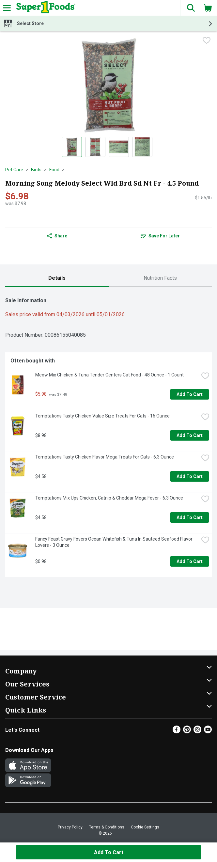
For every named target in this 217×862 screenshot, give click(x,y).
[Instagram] (197, 731)
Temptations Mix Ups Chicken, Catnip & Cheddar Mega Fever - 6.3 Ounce (109, 498)
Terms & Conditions (106, 827)
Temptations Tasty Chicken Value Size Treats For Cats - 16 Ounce (102, 415)
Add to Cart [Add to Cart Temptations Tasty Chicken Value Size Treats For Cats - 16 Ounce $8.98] (190, 435)
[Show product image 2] (95, 147)
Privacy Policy (70, 827)
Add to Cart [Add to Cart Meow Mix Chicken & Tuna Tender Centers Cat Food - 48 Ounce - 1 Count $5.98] (190, 394)
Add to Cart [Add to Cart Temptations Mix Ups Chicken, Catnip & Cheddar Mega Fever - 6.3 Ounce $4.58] (190, 517)
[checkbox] (206, 41)
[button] (190, 8)
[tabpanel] (108, 434)
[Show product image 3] (119, 147)
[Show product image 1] (72, 147)
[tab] (57, 278)
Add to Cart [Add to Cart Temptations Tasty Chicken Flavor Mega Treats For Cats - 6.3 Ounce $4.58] (190, 476)
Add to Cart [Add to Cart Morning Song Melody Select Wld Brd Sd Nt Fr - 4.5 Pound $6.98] (108, 852)
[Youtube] (208, 731)
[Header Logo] (44, 8)
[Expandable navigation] (7, 8)
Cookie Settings (145, 827)
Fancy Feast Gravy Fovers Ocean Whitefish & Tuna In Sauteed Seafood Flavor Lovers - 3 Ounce (114, 542)
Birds (36, 169)
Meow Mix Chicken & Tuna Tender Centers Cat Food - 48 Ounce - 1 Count (109, 374)
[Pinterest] (187, 731)
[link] (160, 236)
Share (57, 235)
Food (54, 169)
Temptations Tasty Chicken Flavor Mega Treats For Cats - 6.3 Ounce (104, 456)
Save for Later (160, 235)
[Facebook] (176, 731)
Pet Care (14, 169)
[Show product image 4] (142, 147)
